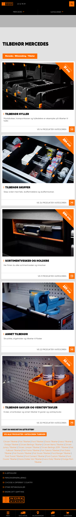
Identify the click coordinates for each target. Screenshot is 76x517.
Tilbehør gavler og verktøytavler (31, 407)
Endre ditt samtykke (14, 492)
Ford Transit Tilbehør (14, 456)
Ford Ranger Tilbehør (61, 453)
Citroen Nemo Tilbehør (53, 444)
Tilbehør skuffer (17, 187)
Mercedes (9, 56)
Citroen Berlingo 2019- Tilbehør (54, 447)
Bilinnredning (21, 56)
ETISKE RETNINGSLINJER (15, 487)
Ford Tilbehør (37, 441)
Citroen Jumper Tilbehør (28, 447)
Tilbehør (31, 56)
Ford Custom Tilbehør (55, 456)
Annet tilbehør (16, 334)
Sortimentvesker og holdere (27, 260)
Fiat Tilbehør (24, 441)
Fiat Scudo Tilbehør (41, 453)
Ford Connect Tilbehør (35, 456)
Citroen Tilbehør (10, 441)
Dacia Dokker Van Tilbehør (30, 459)
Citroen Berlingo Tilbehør (31, 444)
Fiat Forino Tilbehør (30, 450)
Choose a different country (19, 482)
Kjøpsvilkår (10, 473)
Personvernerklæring (15, 478)
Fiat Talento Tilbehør (50, 450)
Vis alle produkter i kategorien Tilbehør (24, 434)
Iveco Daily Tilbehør (52, 459)
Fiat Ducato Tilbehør (22, 453)
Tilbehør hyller (17, 114)
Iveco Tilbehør (65, 441)
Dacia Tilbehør (51, 441)
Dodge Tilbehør (12, 444)
